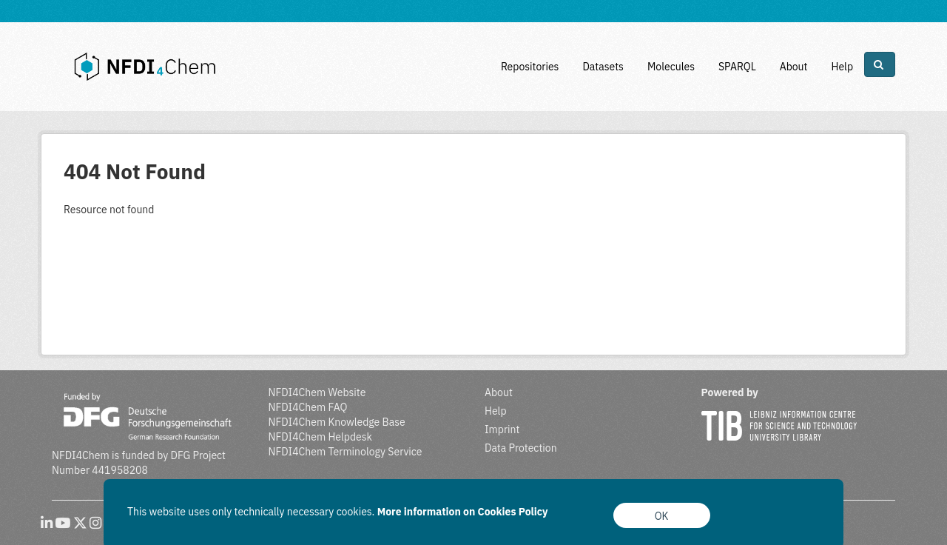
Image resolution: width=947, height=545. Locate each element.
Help (842, 66)
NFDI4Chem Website (317, 392)
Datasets (603, 66)
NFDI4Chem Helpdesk (321, 437)
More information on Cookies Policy (462, 511)
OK (662, 516)
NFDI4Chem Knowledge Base (337, 422)
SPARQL (737, 66)
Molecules (671, 66)
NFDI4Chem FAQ (308, 407)
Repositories (530, 66)
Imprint (502, 429)
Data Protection (521, 448)
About (794, 66)
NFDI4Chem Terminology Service (345, 451)
